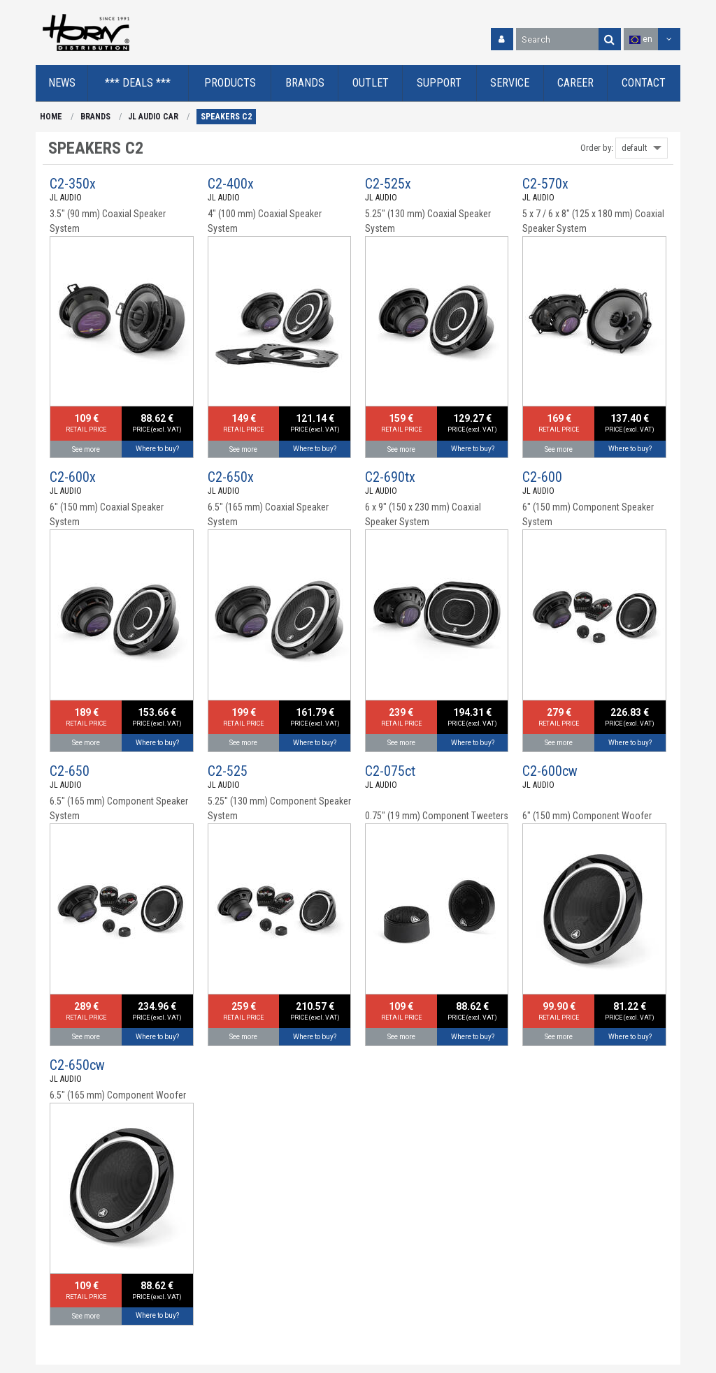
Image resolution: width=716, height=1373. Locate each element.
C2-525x (388, 183)
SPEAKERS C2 (226, 117)
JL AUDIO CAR (153, 117)
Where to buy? (157, 449)
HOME (51, 117)
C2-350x (73, 183)
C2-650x (231, 477)
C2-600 (542, 477)
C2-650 (70, 771)
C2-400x (231, 183)
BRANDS (95, 117)
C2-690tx (390, 477)
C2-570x (545, 183)
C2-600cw (550, 771)
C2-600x (73, 477)
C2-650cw (77, 1065)
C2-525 (228, 771)
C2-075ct (390, 771)
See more (86, 449)
